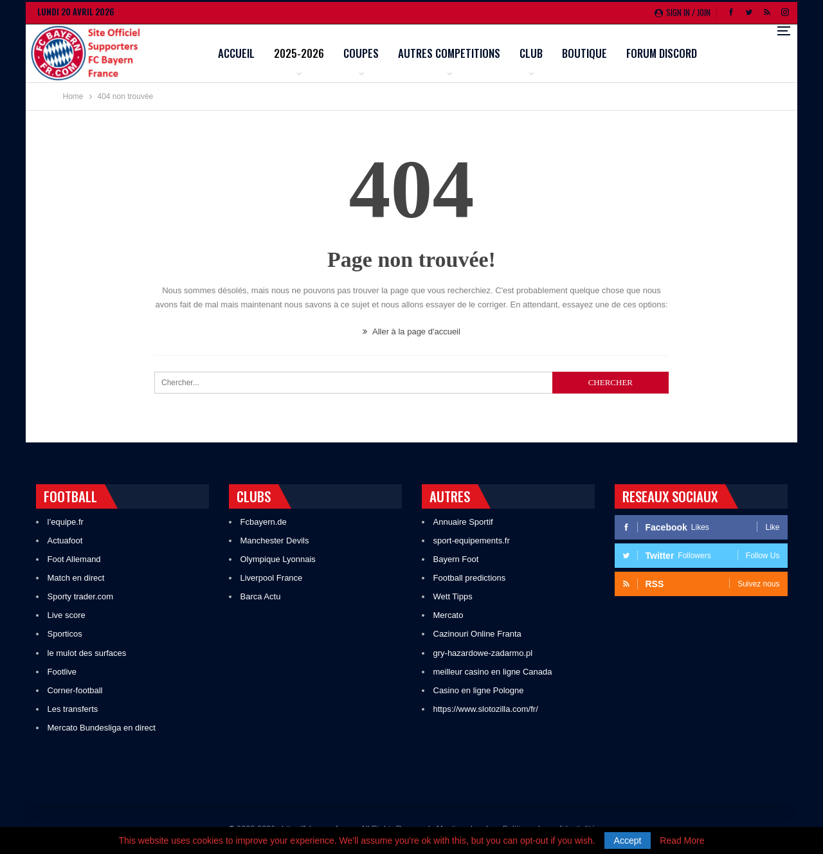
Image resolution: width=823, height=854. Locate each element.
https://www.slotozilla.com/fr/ (485, 709)
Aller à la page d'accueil (411, 331)
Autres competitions (531, 53)
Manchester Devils (274, 540)
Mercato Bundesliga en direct (102, 727)
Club (613, 53)
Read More (682, 840)
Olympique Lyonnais (278, 559)
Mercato (448, 615)
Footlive (62, 672)
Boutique (666, 53)
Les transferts (73, 709)
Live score (67, 615)
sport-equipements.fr (471, 540)
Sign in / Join (682, 12)
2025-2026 (381, 53)
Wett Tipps (453, 596)
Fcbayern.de (263, 522)
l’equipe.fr (66, 522)
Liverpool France (271, 578)
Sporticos (65, 634)
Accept (628, 840)
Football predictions (469, 578)
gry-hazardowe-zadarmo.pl (483, 653)
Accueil (318, 53)
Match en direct (76, 578)
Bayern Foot (456, 559)
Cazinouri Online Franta (477, 634)
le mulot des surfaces (87, 653)
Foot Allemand (74, 559)
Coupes (443, 53)
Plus (720, 54)
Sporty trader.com (81, 596)
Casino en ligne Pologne (478, 690)
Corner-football (75, 690)
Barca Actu (260, 596)
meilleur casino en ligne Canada (492, 672)
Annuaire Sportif (463, 522)
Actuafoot (65, 540)
